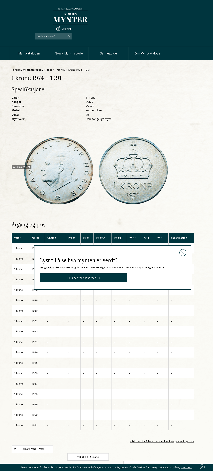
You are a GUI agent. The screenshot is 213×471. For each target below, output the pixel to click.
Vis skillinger (87, 435)
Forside (48, 54)
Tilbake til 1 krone (122, 353)
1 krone (91, 54)
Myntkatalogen (29, 38)
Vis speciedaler (88, 430)
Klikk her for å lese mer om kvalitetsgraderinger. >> (169, 342)
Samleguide (108, 38)
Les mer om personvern (158, 449)
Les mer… (186, 466)
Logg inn (193, 7)
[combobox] (183, 15)
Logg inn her (95, 172)
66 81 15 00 (31, 438)
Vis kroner (86, 441)
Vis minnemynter (90, 451)
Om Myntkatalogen (148, 38)
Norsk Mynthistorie (69, 38)
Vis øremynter (88, 446)
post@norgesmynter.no (33, 430)
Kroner (80, 54)
